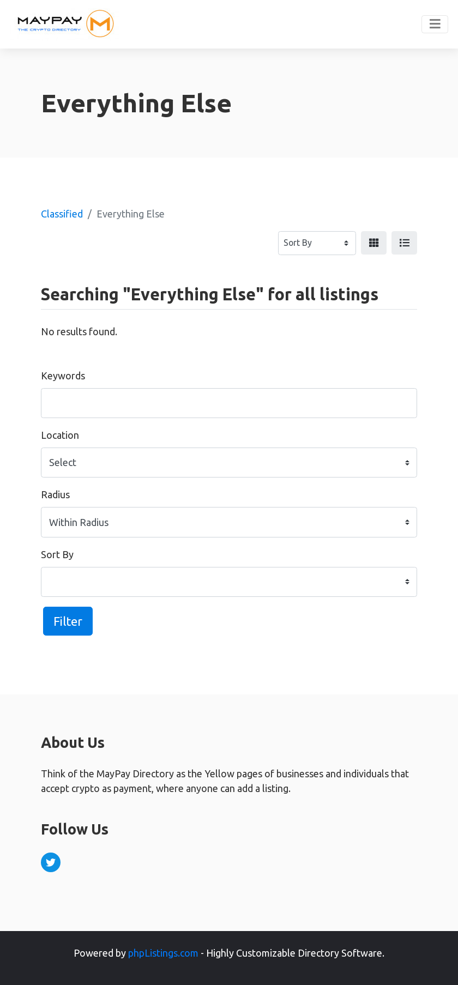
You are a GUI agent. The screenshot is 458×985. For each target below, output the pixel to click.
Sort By (57, 554)
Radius (55, 494)
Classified (62, 213)
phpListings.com (163, 952)
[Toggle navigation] (434, 24)
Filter (67, 621)
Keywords (63, 375)
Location (60, 435)
